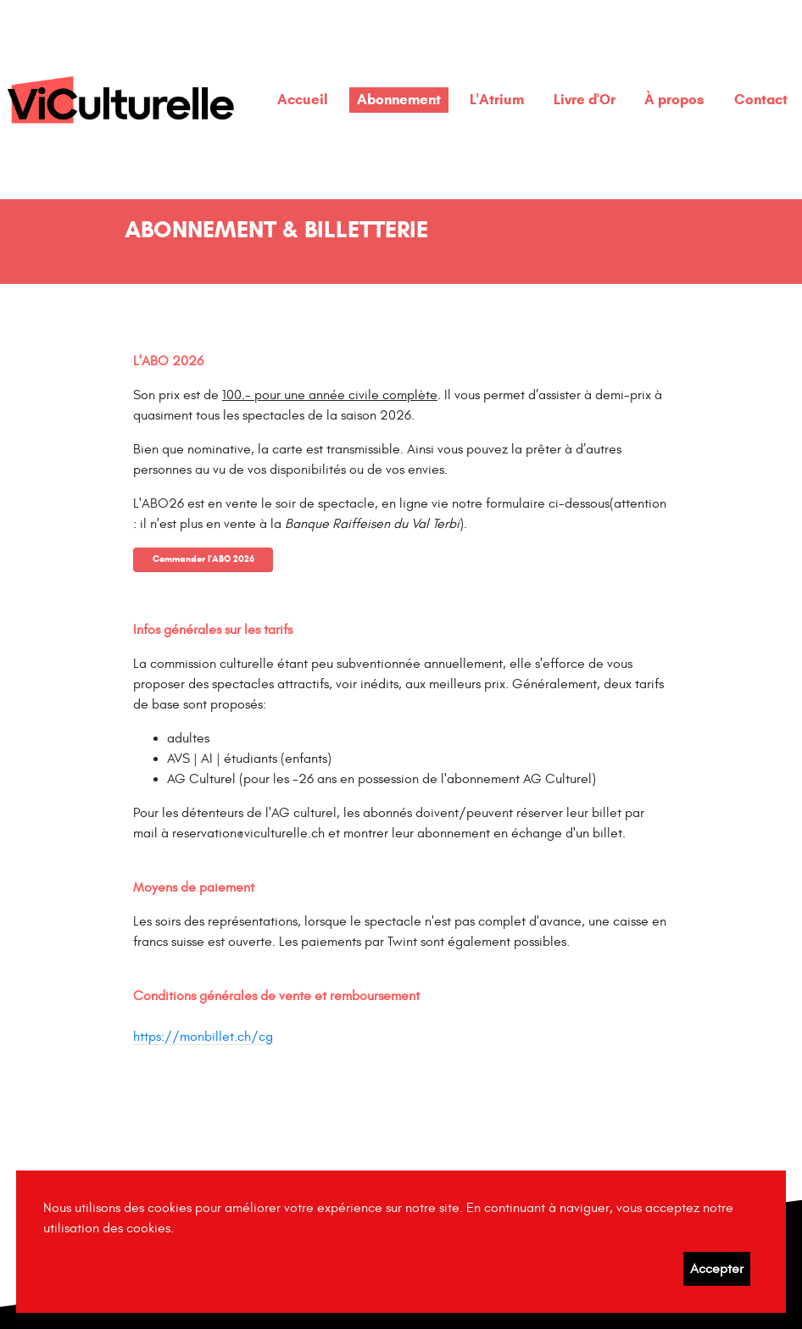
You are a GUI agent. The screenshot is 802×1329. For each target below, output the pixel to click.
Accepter (717, 1268)
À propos (674, 99)
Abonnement (399, 99)
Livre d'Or (584, 99)
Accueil (302, 99)
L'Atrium (497, 99)
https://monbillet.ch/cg (203, 1036)
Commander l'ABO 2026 (203, 558)
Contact (761, 99)
